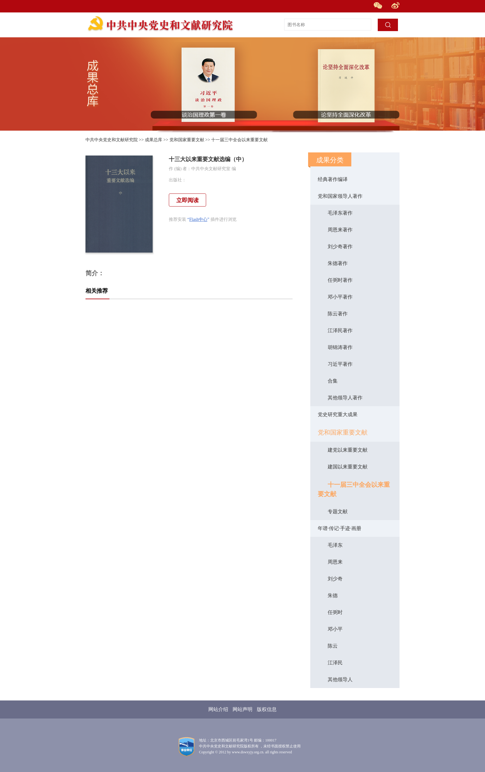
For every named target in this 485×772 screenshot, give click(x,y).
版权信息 (267, 709)
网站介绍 (218, 709)
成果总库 (153, 139)
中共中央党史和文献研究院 (111, 139)
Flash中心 (198, 219)
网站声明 (242, 709)
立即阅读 (187, 200)
